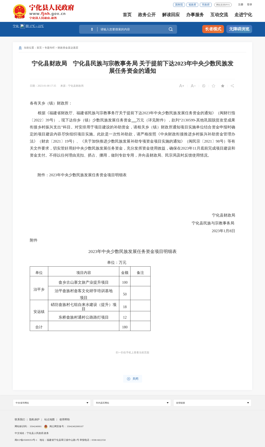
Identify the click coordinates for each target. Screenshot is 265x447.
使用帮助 (64, 419)
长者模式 (213, 29)
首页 (127, 15)
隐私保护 (34, 419)
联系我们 (20, 419)
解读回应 (171, 15)
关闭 (132, 379)
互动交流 (219, 15)
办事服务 (195, 15)
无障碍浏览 (239, 29)
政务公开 (147, 15)
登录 (249, 4)
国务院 (179, 4)
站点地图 (49, 419)
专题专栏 (50, 47)
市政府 (206, 4)
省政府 (192, 4)
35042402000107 (75, 426)
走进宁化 (243, 15)
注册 (240, 4)
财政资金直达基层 (68, 47)
